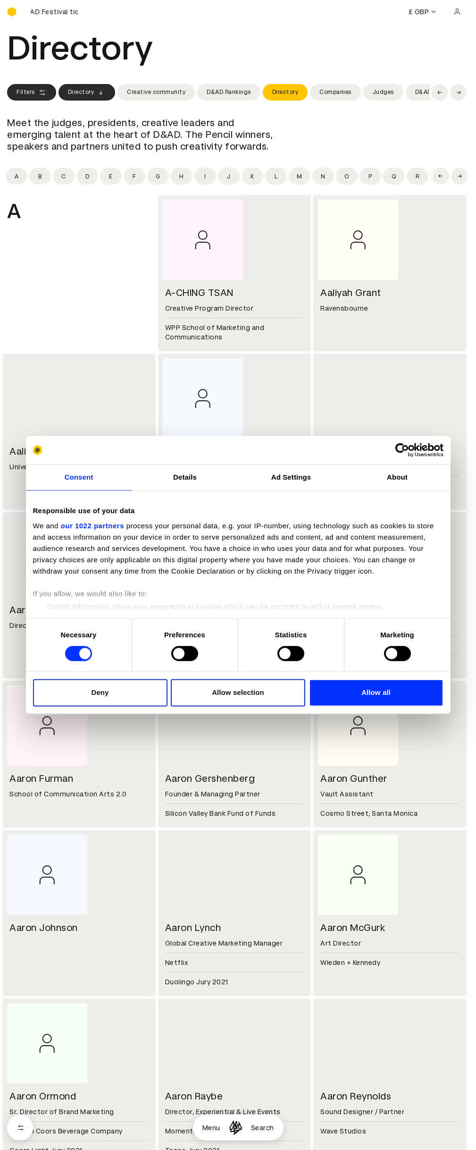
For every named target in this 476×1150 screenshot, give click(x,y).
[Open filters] (20, 1128)
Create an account (349, 1142)
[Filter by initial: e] (111, 176)
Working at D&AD (191, 1063)
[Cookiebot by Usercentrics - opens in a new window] (402, 450)
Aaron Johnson (43, 927)
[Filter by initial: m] (299, 176)
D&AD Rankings (229, 92)
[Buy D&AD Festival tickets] (54, 12)
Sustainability (30, 1086)
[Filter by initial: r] (417, 176)
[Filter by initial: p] (370, 176)
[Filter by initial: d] (87, 176)
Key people (25, 1074)
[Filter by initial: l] (276, 176)
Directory (87, 92)
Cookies (176, 1142)
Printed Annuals (33, 1142)
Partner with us (188, 1074)
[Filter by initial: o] (347, 176)
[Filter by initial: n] (323, 176)
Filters (32, 92)
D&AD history (29, 1063)
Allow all (376, 693)
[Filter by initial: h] (181, 176)
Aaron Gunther (353, 778)
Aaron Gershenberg (210, 778)
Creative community (156, 92)
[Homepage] (235, 1128)
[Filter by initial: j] (229, 176)
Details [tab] (185, 477)
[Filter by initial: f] (134, 176)
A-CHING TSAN (199, 292)
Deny (100, 693)
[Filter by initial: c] (63, 176)
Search (262, 1128)
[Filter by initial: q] (394, 176)
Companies (335, 92)
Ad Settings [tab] (291, 477)
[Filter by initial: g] (158, 176)
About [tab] (397, 477)
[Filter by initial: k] (252, 176)
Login (327, 1130)
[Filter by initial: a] (16, 176)
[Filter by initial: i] (205, 176)
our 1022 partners (92, 526)
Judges (383, 92)
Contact (332, 1063)
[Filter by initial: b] (40, 176)
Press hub (334, 1074)
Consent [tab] (79, 477)
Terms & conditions (195, 1130)
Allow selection (238, 693)
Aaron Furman (41, 778)
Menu (211, 1128)
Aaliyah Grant (350, 292)
